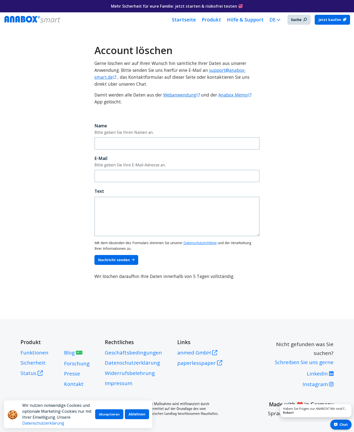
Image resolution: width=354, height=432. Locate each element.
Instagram (318, 384)
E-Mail (101, 158)
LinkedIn (320, 373)
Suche (299, 19)
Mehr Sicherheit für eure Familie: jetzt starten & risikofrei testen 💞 (177, 6)
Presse (72, 373)
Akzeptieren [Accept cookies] (109, 414)
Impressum (118, 383)
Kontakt (74, 383)
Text (99, 191)
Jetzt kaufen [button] (332, 19)
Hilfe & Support (245, 19)
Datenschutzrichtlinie (200, 242)
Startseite (184, 19)
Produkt (211, 19)
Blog (73, 352)
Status (32, 373)
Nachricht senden (116, 259)
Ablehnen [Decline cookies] (137, 414)
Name (100, 126)
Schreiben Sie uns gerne (304, 362)
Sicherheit (33, 362)
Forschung (76, 363)
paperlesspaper (199, 362)
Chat (341, 424)
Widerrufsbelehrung (130, 373)
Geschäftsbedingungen (133, 352)
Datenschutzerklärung (43, 423)
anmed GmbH (197, 352)
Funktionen (34, 352)
